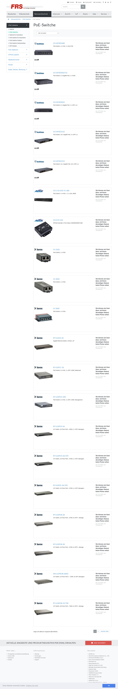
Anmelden (97, 2)
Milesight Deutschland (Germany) (97, 667)
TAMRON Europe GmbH (95, 673)
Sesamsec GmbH (93, 671)
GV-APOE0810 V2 (60, 73)
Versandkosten (99, 53)
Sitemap (36, 654)
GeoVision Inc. (92, 661)
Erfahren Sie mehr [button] (32, 685)
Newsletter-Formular (40, 657)
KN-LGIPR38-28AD (60, 574)
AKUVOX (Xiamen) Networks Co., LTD (98, 656)
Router (17, 64)
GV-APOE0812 (59, 102)
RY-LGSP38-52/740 (60, 603)
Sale (95, 14)
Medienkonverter (17, 60)
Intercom (57, 14)
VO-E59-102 (58, 220)
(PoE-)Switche (26, 19)
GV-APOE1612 (59, 132)
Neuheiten (12, 14)
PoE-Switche (13, 32)
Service (105, 14)
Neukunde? (87, 2)
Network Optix (92, 669)
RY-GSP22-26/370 (60, 485)
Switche (11, 29)
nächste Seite (105, 631)
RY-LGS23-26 (58, 338)
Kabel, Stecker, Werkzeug (17, 69)
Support (36, 659)
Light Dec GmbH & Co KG (95, 665)
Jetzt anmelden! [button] (98, 643)
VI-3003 (56, 279)
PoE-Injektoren (17, 50)
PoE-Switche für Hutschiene (17, 37)
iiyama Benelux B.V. (93, 663)
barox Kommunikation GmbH (96, 659)
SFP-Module (12, 46)
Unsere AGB (10, 656)
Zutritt (68, 14)
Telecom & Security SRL (95, 676)
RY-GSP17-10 (58, 367)
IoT (77, 14)
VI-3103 (56, 249)
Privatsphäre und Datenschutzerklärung (18, 654)
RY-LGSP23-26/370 (60, 456)
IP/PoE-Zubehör (17, 55)
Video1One (91, 678)
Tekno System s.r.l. (93, 674)
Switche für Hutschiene (15, 35)
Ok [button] (109, 685)
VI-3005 (56, 308)
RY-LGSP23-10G (59, 397)
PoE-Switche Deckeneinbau (17, 43)
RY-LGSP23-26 (59, 426)
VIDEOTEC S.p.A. (93, 680)
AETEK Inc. (91, 654)
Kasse (78, 2)
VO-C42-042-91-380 (61, 191)
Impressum (10, 657)
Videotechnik (25, 14)
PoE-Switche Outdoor (15, 40)
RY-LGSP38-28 (59, 544)
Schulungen (37, 656)
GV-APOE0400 (59, 43)
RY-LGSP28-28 (59, 515)
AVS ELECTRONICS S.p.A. (95, 657)
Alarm (86, 14)
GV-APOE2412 (59, 161)
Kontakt (70, 2)
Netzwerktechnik (42, 14)
